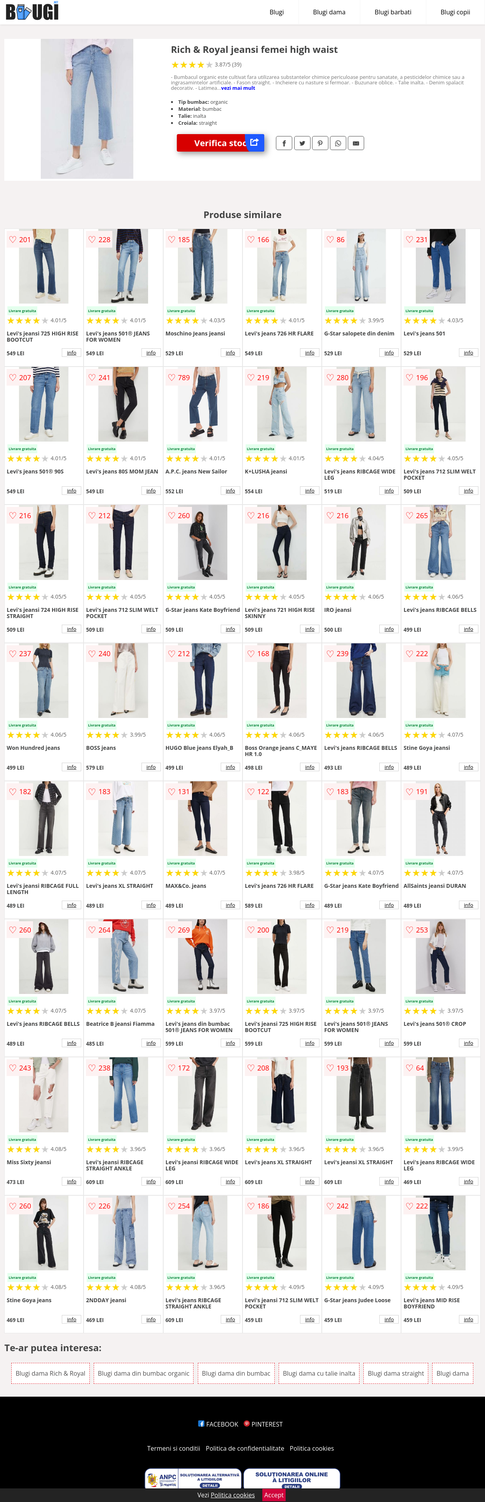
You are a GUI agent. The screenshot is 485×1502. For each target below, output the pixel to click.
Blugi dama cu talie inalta (319, 1373)
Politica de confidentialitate (245, 1448)
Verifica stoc (229, 143)
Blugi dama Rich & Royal (50, 1373)
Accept (274, 1495)
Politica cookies (312, 1448)
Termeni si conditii (174, 1448)
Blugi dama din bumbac (236, 1373)
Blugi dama (329, 12)
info (72, 352)
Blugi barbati (393, 12)
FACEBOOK (218, 1424)
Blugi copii (455, 12)
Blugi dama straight (396, 1373)
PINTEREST (263, 1424)
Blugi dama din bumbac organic (144, 1373)
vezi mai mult (238, 87)
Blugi (277, 12)
